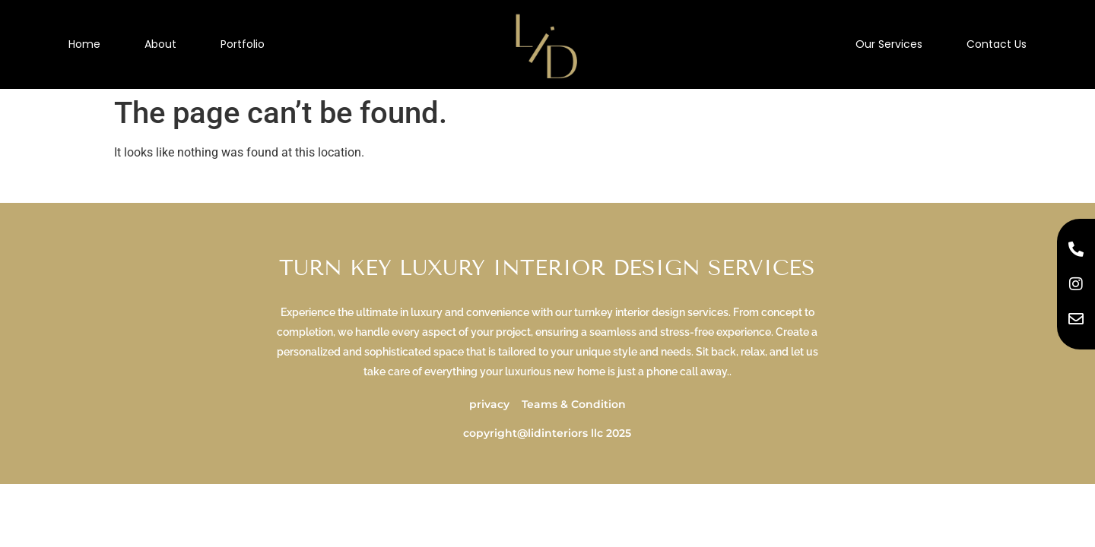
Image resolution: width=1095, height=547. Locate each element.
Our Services (888, 44)
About (160, 44)
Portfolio (243, 44)
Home (84, 44)
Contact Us (996, 44)
